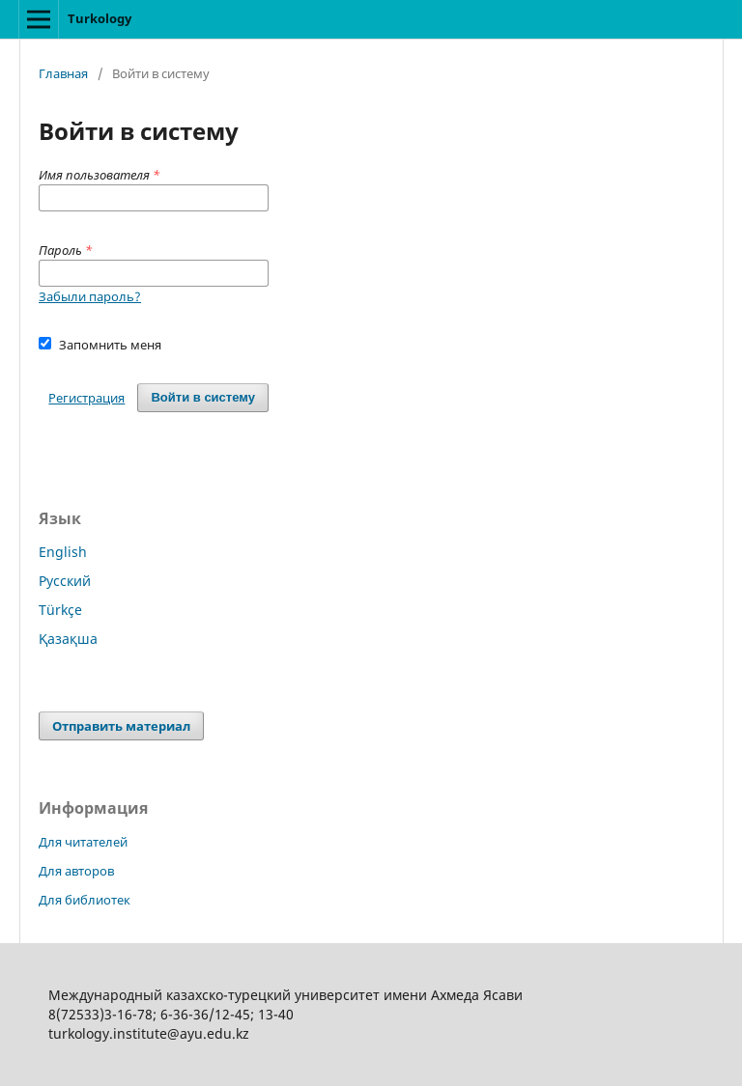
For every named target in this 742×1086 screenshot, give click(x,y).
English (63, 552)
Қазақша (68, 638)
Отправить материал (121, 726)
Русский (65, 580)
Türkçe (60, 609)
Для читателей (83, 841)
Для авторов (76, 870)
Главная (63, 73)
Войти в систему (203, 397)
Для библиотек (84, 899)
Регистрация (86, 397)
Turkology (99, 18)
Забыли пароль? (90, 296)
